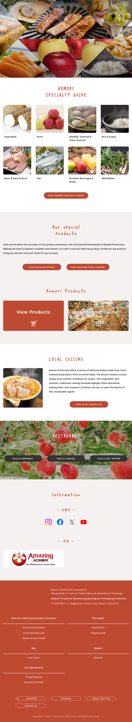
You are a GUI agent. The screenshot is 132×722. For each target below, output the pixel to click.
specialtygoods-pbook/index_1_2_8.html (82, 165)
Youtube (83, 522)
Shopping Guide (98, 633)
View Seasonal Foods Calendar (88, 267)
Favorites (31, 698)
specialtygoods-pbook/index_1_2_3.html (115, 123)
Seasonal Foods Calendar (34, 638)
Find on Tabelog (66, 458)
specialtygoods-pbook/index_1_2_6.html (50, 165)
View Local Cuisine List (89, 404)
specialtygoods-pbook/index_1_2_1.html (17, 123)
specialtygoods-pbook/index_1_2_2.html (50, 123)
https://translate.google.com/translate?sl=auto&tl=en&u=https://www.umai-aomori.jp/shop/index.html (98, 316)
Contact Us (30, 705)
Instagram (48, 522)
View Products (98, 627)
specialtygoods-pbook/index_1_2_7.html (82, 123)
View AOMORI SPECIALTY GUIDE (66, 195)
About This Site (101, 698)
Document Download (33, 682)
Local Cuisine (34, 657)
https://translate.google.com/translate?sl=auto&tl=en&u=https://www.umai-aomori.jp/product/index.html (33, 316)
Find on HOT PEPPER (109, 458)
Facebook (60, 522)
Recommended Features (34, 627)
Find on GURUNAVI (23, 458)
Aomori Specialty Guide (34, 633)
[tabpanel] (66, 39)
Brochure (66, 698)
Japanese (98, 657)
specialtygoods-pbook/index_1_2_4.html (115, 165)
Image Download (34, 677)
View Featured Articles (42, 267)
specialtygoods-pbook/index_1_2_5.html (17, 165)
